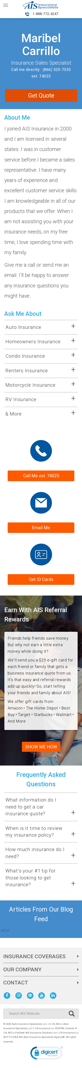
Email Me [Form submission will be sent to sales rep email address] (41, 527)
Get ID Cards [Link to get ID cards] (41, 579)
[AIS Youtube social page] (42, 995)
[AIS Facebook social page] (8, 995)
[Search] (41, 1014)
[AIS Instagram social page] (19, 995)
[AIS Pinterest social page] (31, 995)
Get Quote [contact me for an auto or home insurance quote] (41, 95)
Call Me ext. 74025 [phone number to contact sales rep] (41, 475)
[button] (36, 327)
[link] (46, 1054)
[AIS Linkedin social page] (54, 995)
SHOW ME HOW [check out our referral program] (41, 746)
